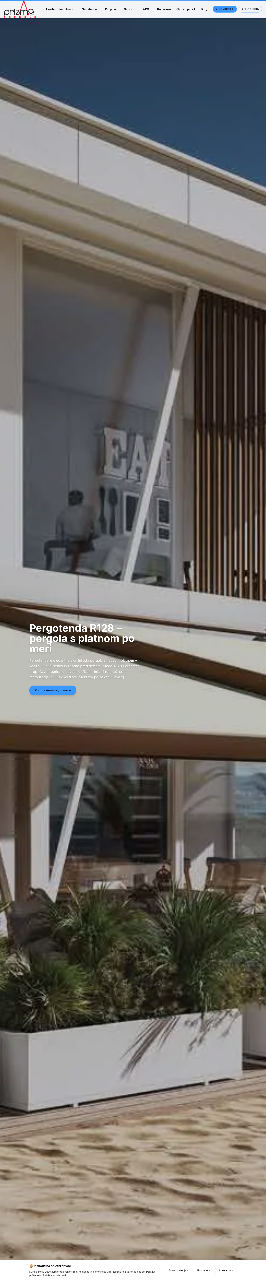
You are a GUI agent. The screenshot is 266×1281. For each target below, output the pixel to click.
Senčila (130, 11)
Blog (204, 11)
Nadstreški (91, 11)
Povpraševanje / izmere (53, 694)
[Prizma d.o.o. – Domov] (22, 11)
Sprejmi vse (226, 1270)
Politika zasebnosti (54, 1275)
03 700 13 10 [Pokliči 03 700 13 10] (224, 11)
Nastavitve (203, 1270)
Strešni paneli (185, 11)
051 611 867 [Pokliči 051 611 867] (250, 11)
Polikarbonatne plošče (59, 11)
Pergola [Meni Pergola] (112, 11)
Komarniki (164, 11)
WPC (147, 11)
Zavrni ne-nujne (178, 1270)
